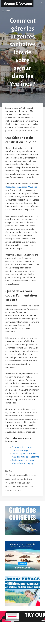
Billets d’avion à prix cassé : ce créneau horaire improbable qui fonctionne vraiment (19, 487)
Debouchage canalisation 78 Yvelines (21, 187)
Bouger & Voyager (18, 4)
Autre (11, 471)
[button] (41, 3)
